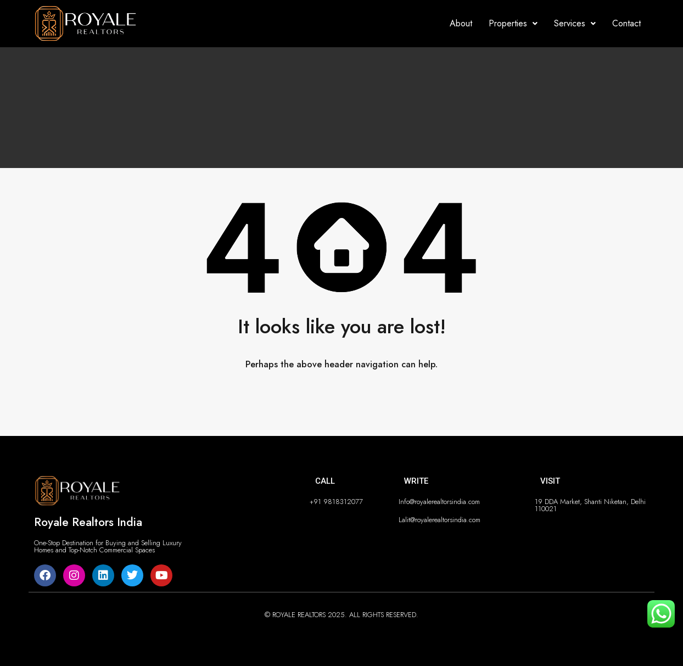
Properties (513, 23)
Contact (626, 23)
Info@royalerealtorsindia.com (439, 501)
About (461, 23)
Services (575, 23)
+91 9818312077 (336, 501)
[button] (513, 23)
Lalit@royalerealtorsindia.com (439, 519)
